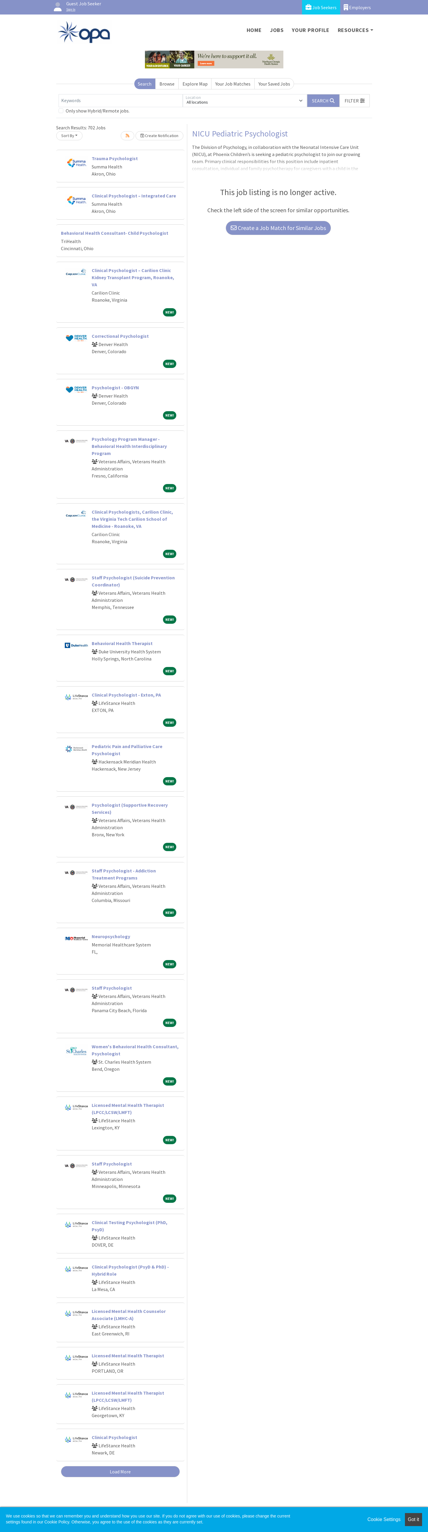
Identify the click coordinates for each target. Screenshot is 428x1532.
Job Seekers (321, 7)
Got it (413, 1519)
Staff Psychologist (112, 988)
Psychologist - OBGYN (115, 387)
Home (254, 30)
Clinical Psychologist (114, 1437)
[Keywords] (121, 100)
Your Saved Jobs (274, 84)
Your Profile (311, 30)
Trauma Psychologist (115, 158)
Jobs (277, 30)
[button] (355, 100)
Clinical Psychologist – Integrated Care (134, 196)
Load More (120, 1472)
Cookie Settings (383, 1519)
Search (144, 84)
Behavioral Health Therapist (122, 643)
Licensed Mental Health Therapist (128, 1356)
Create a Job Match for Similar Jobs (278, 228)
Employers (357, 7)
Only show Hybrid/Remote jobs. (98, 111)
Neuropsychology (111, 936)
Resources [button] (353, 30)
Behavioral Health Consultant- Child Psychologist (114, 233)
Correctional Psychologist (120, 336)
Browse (167, 84)
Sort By (67, 135)
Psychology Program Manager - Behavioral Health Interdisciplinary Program (129, 446)
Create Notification (159, 135)
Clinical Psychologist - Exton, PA (126, 695)
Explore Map (195, 84)
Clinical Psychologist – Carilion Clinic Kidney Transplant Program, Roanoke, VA (133, 277)
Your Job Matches (233, 84)
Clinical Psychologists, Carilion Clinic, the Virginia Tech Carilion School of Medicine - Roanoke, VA (132, 519)
